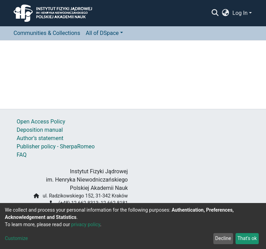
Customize (16, 238)
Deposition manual (40, 130)
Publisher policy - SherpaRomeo (56, 146)
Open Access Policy (41, 121)
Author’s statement (40, 138)
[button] (225, 13)
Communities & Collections (47, 33)
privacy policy (85, 224)
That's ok (247, 238)
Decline (223, 238)
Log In (240, 13)
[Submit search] (215, 13)
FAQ (22, 154)
